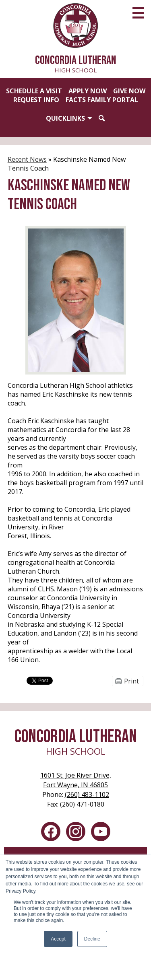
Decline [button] (92, 939)
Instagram (75, 833)
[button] (69, 118)
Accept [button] (58, 939)
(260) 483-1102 (87, 794)
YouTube (100, 833)
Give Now (129, 90)
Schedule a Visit (34, 90)
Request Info (36, 99)
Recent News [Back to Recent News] (27, 159)
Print (131, 681)
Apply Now (87, 90)
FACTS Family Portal (102, 99)
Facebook (50, 833)
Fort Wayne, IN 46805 (75, 779)
